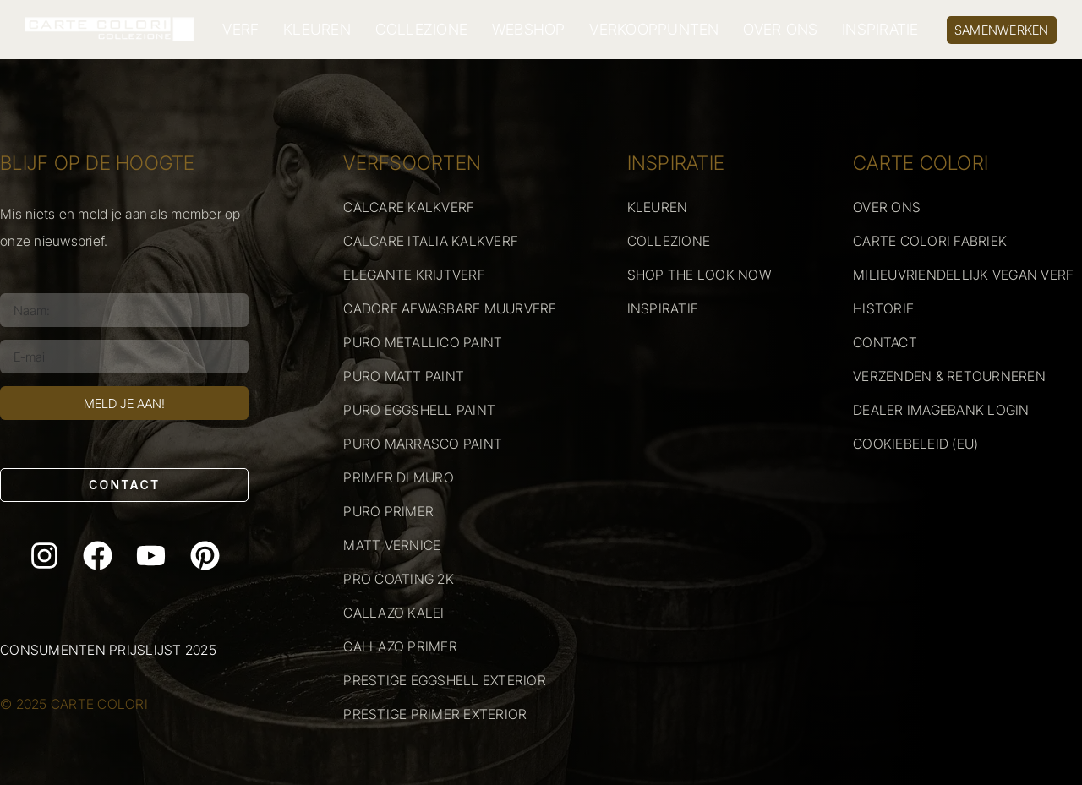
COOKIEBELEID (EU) (915, 443)
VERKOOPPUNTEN (654, 29)
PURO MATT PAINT (403, 376)
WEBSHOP (529, 29)
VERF (240, 29)
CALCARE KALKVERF (408, 207)
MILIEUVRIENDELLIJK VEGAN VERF (963, 274)
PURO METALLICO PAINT (422, 342)
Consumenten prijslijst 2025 (108, 649)
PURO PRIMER (388, 511)
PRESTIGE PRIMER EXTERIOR (435, 714)
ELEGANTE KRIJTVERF (414, 274)
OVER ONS (780, 29)
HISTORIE (883, 308)
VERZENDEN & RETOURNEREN (949, 376)
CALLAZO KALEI (393, 612)
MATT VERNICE (391, 545)
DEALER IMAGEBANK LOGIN (941, 409)
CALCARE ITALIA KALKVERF (430, 240)
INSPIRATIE (880, 29)
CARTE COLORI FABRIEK (930, 240)
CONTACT (885, 342)
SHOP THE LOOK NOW (699, 274)
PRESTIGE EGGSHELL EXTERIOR (444, 680)
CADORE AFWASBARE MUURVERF (449, 308)
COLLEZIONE (421, 29)
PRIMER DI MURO (398, 477)
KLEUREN (317, 29)
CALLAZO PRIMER (400, 646)
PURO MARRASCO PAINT (422, 443)
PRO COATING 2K (398, 578)
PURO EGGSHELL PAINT (419, 409)
